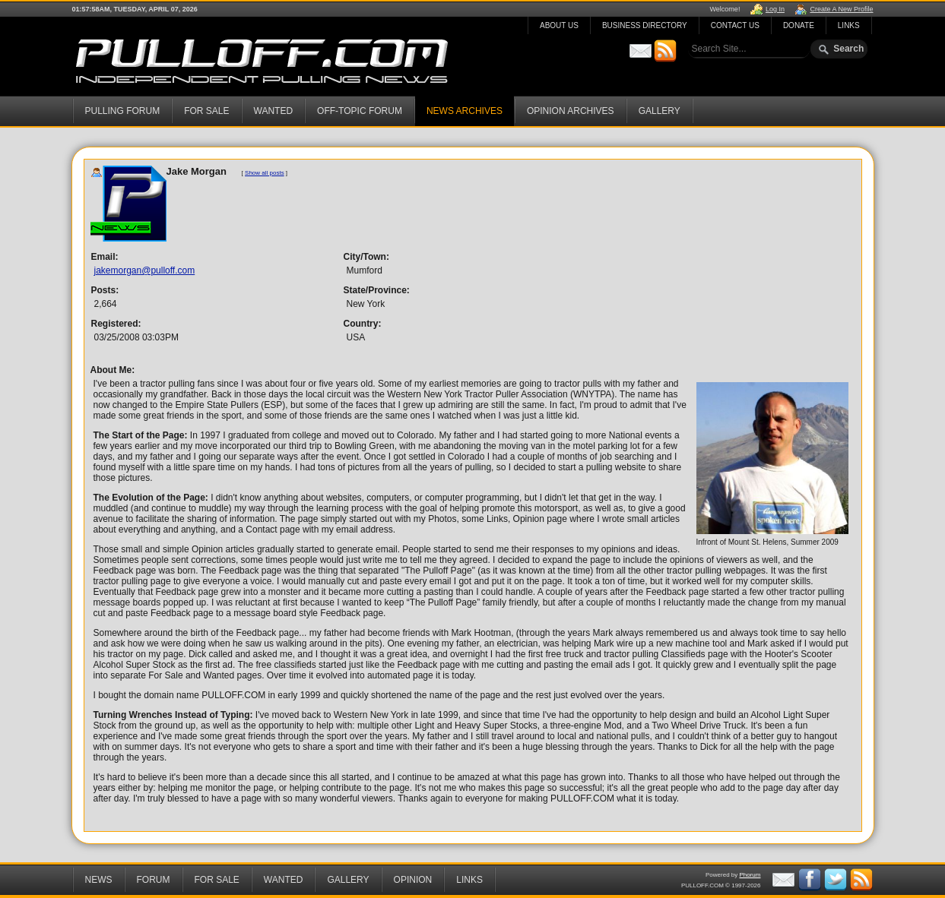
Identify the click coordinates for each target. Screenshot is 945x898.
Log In (775, 9)
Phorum (749, 874)
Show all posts (264, 172)
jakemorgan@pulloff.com (144, 270)
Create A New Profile (841, 9)
